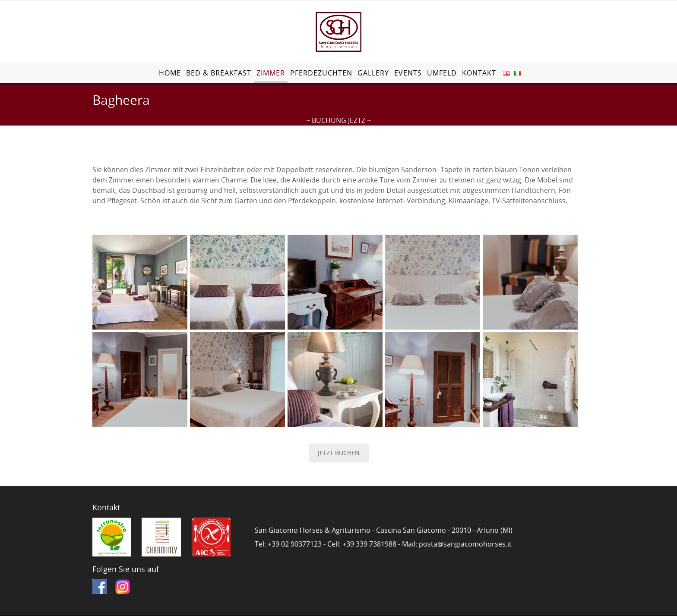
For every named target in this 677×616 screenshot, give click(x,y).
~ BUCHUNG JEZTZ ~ (338, 120)
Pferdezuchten (321, 73)
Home (170, 73)
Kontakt (479, 73)
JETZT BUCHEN (339, 453)
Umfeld (442, 73)
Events (408, 73)
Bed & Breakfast (218, 73)
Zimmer (270, 73)
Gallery (373, 73)
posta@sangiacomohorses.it (465, 544)
